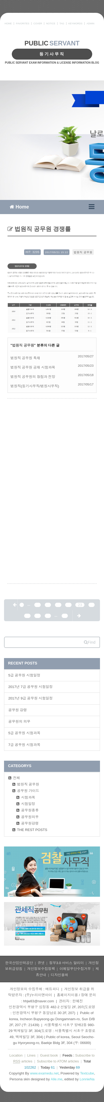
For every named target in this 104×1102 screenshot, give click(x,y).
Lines (31, 1055)
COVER (38, 23)
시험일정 (28, 804)
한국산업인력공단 (19, 963)
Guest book (49, 1055)
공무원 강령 (17, 710)
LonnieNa (87, 1079)
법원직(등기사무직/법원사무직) (34, 386)
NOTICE (50, 23)
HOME (8, 23)
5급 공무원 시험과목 (24, 733)
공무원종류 (30, 810)
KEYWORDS (75, 23)
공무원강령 (30, 823)
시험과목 (28, 797)
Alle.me (56, 1079)
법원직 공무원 (83, 252)
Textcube (87, 1073)
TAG (62, 23)
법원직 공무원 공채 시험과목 (32, 367)
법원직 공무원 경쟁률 (42, 229)
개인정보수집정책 (41, 969)
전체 (16, 778)
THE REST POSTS (32, 830)
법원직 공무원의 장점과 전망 (32, 377)
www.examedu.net (44, 1073)
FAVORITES (22, 23)
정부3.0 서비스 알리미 (66, 963)
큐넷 (41, 963)
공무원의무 (30, 817)
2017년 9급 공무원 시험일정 (30, 698)
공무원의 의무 (19, 722)
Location (16, 1055)
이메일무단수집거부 (75, 969)
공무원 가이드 (28, 791)
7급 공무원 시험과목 (24, 745)
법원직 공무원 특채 (25, 358)
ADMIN (90, 23)
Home (19, 206)
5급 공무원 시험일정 (24, 675)
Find (89, 642)
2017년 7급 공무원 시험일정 (30, 687)
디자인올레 (59, 975)
